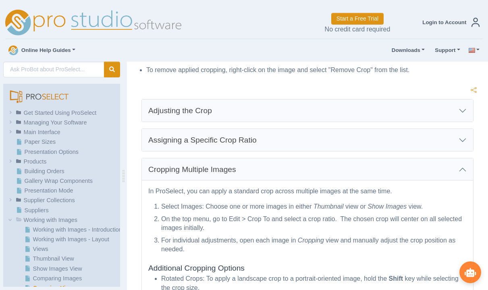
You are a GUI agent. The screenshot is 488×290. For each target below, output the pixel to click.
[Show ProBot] (470, 272)
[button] (449, 22)
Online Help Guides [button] (39, 50)
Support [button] (443, 50)
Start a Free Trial (357, 18)
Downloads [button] (404, 50)
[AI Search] (53, 69)
